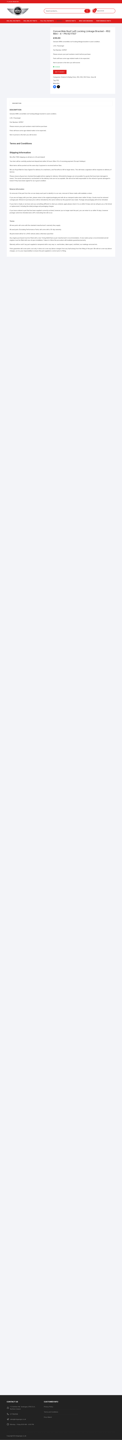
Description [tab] (17, 103)
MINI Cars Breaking (86, 21)
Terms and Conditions (51, 1412)
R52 (57, 80)
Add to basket (60, 72)
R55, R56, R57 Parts (30, 21)
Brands (59, 21)
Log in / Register (13, 1)
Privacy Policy (48, 1407)
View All (93, 77)
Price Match (48, 1417)
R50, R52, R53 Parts (13, 21)
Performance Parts (103, 21)
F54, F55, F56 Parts (47, 21)
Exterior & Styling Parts (68, 77)
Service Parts (71, 21)
